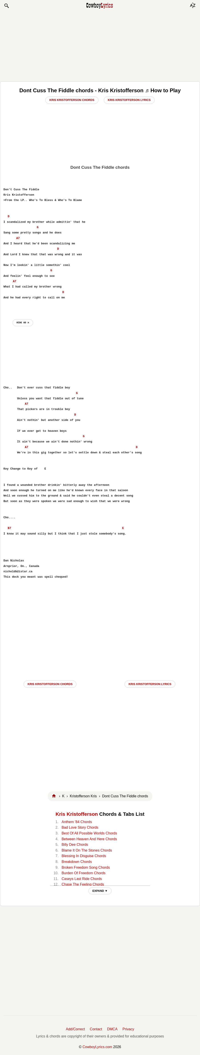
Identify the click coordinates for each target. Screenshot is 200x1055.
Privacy (128, 1029)
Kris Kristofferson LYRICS (149, 684)
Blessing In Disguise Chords (84, 856)
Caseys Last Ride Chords (82, 879)
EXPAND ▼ (100, 890)
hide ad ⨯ (22, 322)
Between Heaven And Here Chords (89, 839)
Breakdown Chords (77, 862)
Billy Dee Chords (75, 844)
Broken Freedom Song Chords (86, 867)
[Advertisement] (100, 45)
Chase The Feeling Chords (83, 884)
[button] (6, 6)
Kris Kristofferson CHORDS (50, 684)
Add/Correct (75, 1029)
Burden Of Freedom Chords (83, 873)
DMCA (112, 1029)
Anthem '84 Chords (77, 822)
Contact (96, 1029)
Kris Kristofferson (77, 814)
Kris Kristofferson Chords (71, 100)
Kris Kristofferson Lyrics (129, 100)
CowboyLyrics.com (97, 1047)
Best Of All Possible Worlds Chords (89, 833)
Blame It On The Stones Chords (87, 850)
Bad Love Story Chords (80, 827)
